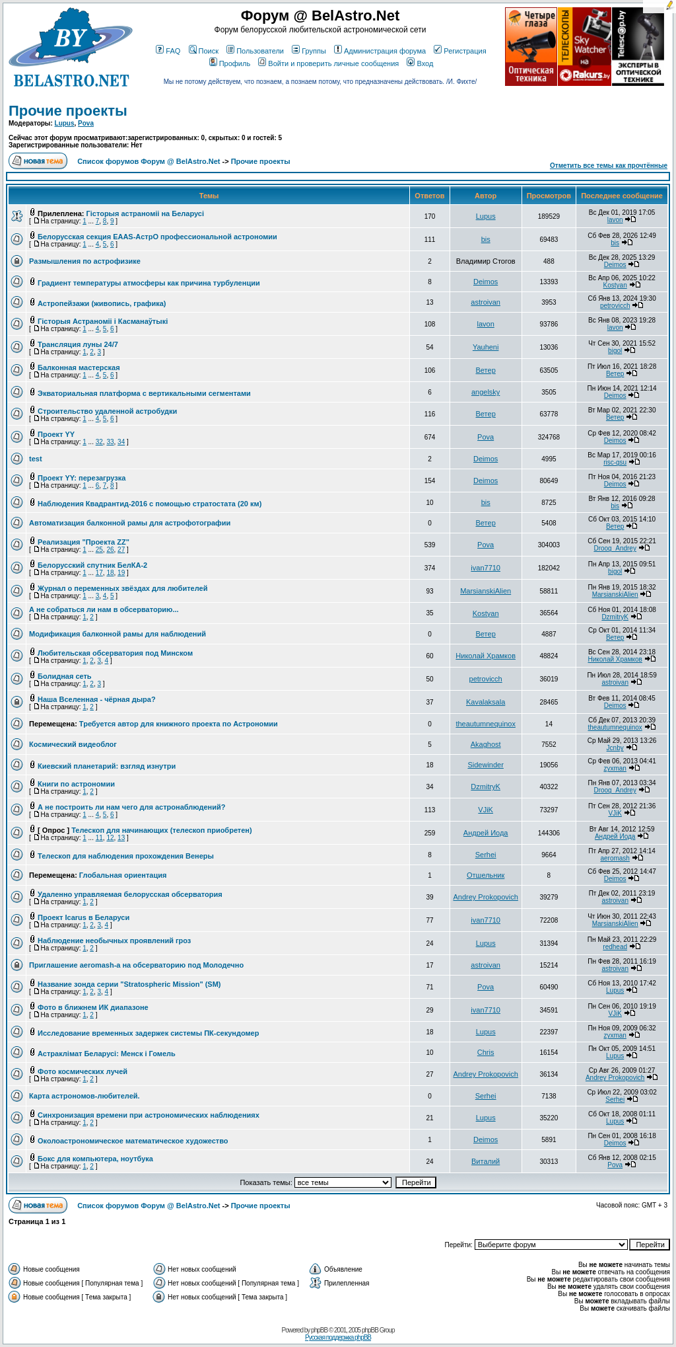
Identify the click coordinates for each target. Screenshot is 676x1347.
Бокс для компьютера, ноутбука (95, 1159)
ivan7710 (485, 568)
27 (121, 549)
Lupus (65, 123)
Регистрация (460, 51)
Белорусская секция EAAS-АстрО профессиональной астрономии (157, 237)
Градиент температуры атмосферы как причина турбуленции (149, 283)
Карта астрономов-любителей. (84, 1096)
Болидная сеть (65, 676)
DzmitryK (614, 617)
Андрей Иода (485, 833)
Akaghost (486, 744)
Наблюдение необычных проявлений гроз (114, 940)
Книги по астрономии (76, 784)
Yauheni (486, 347)
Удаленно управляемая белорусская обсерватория (130, 894)
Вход (420, 63)
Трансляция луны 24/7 (78, 344)
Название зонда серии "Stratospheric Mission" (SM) (129, 984)
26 (110, 549)
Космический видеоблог (73, 744)
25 (99, 549)
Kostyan (615, 285)
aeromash (614, 858)
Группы (309, 51)
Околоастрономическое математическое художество (133, 1141)
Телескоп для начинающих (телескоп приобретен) (161, 830)
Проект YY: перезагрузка (81, 478)
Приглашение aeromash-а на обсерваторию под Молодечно (136, 965)
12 (110, 837)
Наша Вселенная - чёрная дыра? (97, 699)
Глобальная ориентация (123, 875)
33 (110, 441)
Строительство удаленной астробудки (107, 411)
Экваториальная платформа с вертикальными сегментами (144, 393)
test (35, 459)
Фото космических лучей (82, 1071)
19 (121, 572)
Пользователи (255, 51)
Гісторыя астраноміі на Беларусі (145, 213)
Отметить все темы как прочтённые (608, 165)
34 (121, 441)
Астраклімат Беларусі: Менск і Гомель (107, 1054)
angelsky (485, 392)
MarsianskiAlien (485, 591)
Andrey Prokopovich (485, 897)
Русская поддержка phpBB (338, 1337)
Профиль (230, 63)
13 (121, 837)
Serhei (485, 855)
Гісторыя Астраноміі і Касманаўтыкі (103, 321)
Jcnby (615, 747)
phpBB (319, 1330)
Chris (485, 1052)
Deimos (615, 264)
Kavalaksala (485, 702)
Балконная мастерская (79, 367)
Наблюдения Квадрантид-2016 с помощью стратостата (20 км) (149, 504)
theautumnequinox (486, 724)
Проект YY (56, 434)
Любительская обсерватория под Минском (115, 653)
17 (99, 572)
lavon (615, 219)
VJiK (485, 810)
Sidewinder (485, 765)
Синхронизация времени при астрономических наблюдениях (148, 1115)
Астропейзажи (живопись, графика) (102, 303)
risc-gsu (614, 462)
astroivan (485, 302)
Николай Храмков (486, 656)
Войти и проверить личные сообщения (328, 63)
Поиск (204, 51)
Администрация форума (380, 51)
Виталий (485, 1161)
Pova (86, 123)
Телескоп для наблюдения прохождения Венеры (126, 856)
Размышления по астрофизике (85, 261)
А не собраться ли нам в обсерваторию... (104, 609)
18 (110, 572)
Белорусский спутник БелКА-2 (92, 565)
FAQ (168, 51)
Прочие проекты (68, 110)
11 (99, 837)
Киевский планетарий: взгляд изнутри (107, 766)
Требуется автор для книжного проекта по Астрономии (178, 724)
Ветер (486, 370)
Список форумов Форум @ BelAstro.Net (148, 161)
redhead (615, 946)
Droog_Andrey (614, 548)
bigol (615, 350)
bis (485, 239)
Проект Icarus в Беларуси (83, 917)
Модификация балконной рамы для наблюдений (117, 634)
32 (99, 441)
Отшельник (485, 875)
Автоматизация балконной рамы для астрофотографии (129, 523)
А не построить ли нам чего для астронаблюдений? (131, 807)
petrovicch (615, 305)
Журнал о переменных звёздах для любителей (122, 588)
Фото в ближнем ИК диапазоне (93, 1007)
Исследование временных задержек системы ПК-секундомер (148, 1033)
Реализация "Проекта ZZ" (83, 542)
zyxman (614, 768)
